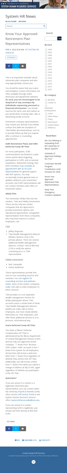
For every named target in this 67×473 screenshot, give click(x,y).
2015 (50, 81)
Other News (53, 116)
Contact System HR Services (33, 453)
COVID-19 (52, 103)
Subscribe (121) (29, 440)
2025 (50, 52)
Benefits (51, 100)
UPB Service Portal (26, 394)
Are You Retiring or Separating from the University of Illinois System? (53, 144)
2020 (50, 66)
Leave (50, 113)
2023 (50, 58)
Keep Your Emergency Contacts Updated (53, 192)
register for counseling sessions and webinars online (20, 281)
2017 (50, 75)
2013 (50, 86)
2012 (50, 89)
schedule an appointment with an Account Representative (20, 169)
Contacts (44, 440)
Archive (22, 21)
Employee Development (50, 109)
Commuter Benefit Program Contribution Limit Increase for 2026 (53, 167)
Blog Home (10, 21)
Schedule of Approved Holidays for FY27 (53, 156)
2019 (50, 69)
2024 (50, 55)
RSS (17, 440)
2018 (50, 72)
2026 (50, 49)
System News (53, 125)
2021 (50, 64)
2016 (50, 78)
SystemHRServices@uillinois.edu (25, 400)
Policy (50, 119)
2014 (50, 84)
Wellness (52, 127)
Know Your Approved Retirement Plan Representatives (52, 180)
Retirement (11, 57)
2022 (50, 61)
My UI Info (29, 367)
